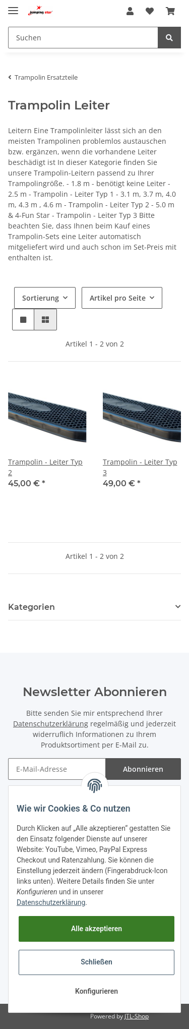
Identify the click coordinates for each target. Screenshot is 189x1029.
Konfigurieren (96, 991)
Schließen (96, 962)
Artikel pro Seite (118, 298)
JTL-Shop (136, 1016)
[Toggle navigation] (13, 6)
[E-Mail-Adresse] (57, 769)
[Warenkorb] (170, 11)
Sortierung (40, 298)
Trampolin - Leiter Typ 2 (45, 467)
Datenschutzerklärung (50, 723)
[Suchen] (83, 37)
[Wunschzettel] (150, 11)
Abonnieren (143, 769)
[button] (130, 11)
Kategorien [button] (31, 607)
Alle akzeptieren (96, 929)
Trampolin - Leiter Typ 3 (140, 467)
